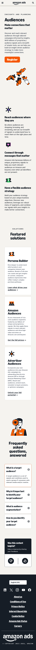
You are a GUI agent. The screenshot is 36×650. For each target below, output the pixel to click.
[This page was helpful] (25, 561)
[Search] (33, 3)
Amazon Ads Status (18, 621)
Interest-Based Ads (18, 611)
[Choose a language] (18, 582)
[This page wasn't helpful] (11, 561)
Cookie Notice (18, 616)
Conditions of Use (18, 601)
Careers (18, 626)
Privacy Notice (18, 606)
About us (18, 596)
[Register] (12, 60)
